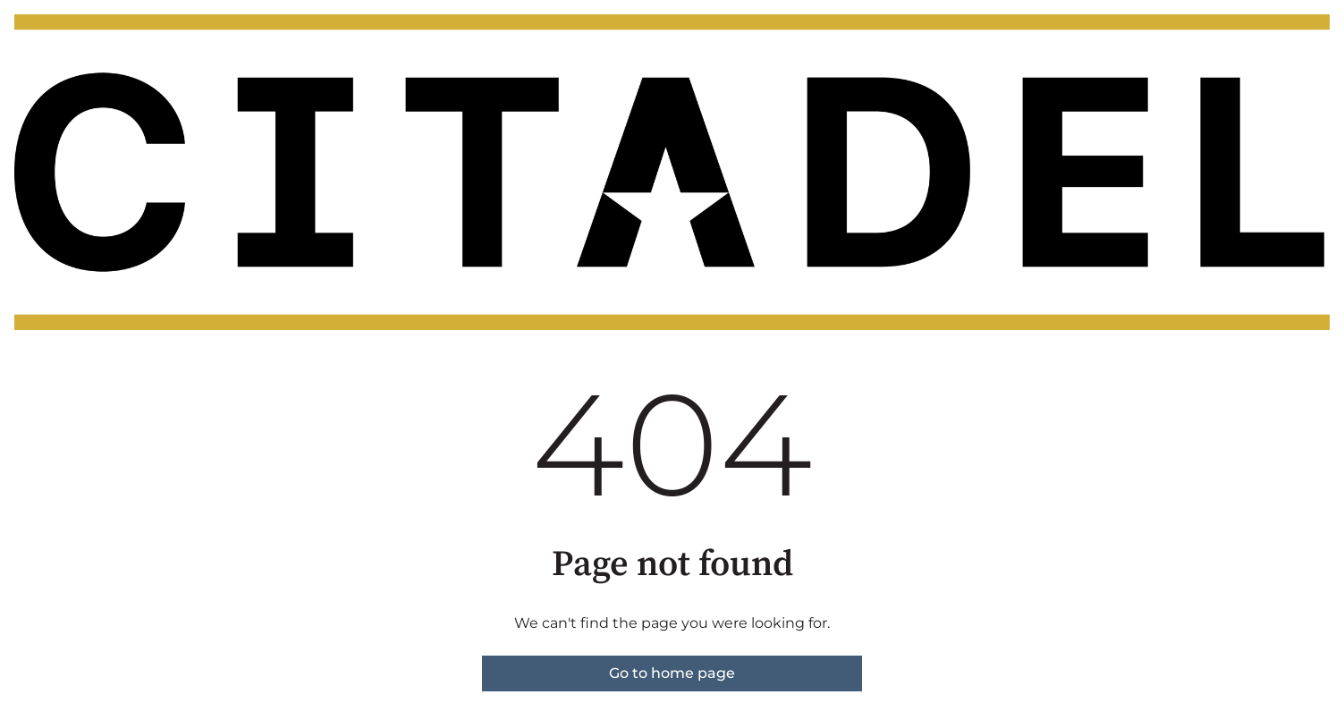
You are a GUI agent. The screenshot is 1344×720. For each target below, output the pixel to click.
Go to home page (672, 673)
